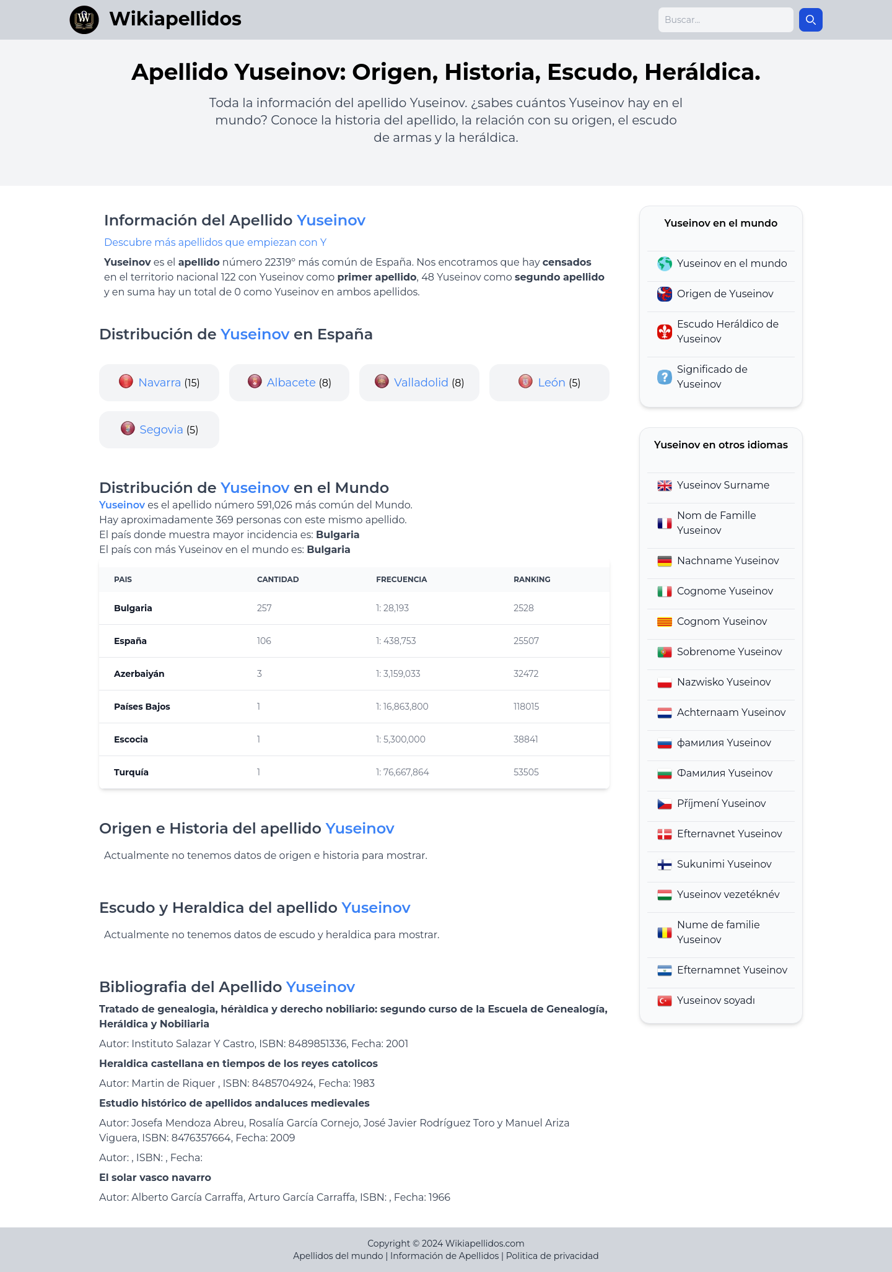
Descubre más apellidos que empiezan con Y (215, 242)
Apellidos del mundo (338, 1255)
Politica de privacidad (552, 1255)
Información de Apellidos (444, 1255)
